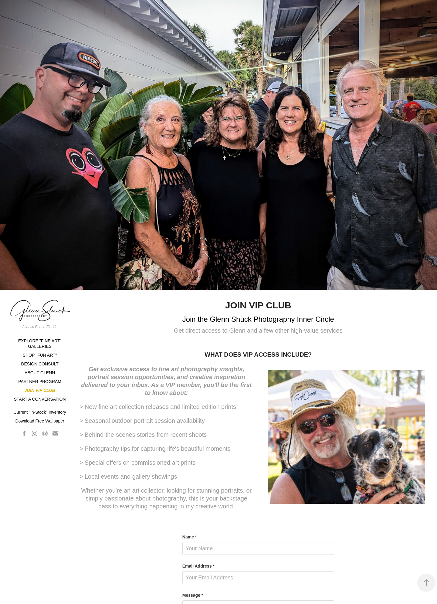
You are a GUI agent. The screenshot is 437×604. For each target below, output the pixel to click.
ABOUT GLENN (40, 372)
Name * (189, 537)
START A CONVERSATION (40, 399)
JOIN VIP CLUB (39, 390)
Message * (192, 595)
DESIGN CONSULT (39, 363)
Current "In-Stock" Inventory (39, 412)
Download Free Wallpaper (39, 421)
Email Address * (198, 566)
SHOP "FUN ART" (40, 355)
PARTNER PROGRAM (39, 381)
